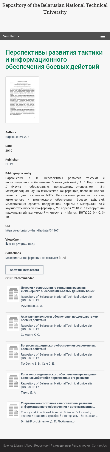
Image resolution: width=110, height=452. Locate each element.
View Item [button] (11, 36)
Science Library (13, 445)
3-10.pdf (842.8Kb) (20, 244)
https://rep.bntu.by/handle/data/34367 (32, 230)
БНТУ (9, 164)
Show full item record (24, 270)
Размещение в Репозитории (70, 445)
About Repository (37, 445)
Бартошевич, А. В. (17, 137)
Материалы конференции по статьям (31, 258)
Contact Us (99, 445)
